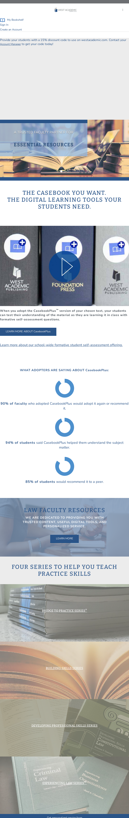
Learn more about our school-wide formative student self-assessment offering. (61, 345)
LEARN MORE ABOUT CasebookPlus (28, 331)
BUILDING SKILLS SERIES (64, 668)
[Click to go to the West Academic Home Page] (66, 9)
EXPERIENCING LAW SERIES (64, 783)
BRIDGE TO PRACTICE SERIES (64, 610)
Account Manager (10, 44)
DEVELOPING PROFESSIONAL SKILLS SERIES (64, 725)
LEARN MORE (64, 538)
